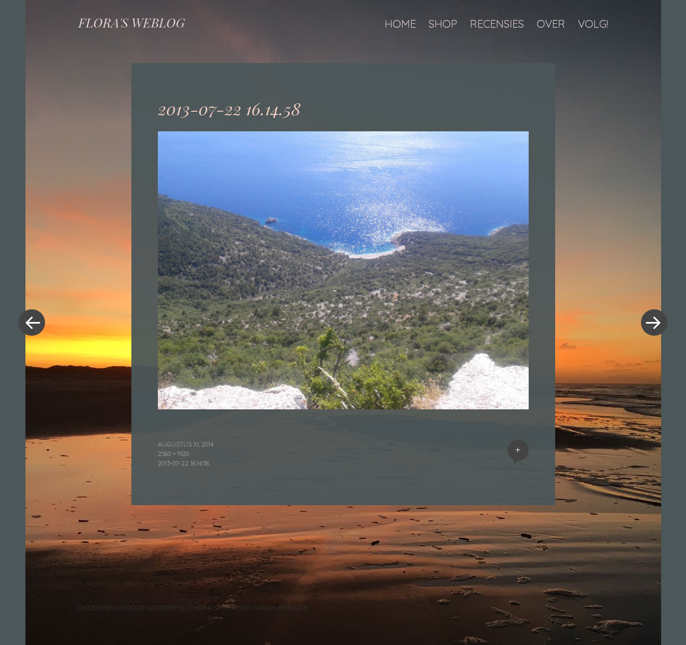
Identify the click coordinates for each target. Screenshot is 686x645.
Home (400, 23)
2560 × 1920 (173, 454)
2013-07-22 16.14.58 (183, 463)
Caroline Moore (279, 608)
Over (551, 23)
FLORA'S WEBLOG (131, 22)
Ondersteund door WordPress (131, 608)
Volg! (593, 23)
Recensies (497, 23)
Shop (443, 23)
